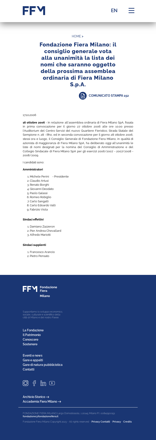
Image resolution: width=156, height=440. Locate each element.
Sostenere (30, 344)
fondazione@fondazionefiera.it (40, 416)
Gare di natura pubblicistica (43, 365)
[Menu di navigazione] (131, 11)
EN (114, 10)
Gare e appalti (33, 360)
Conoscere (30, 339)
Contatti (28, 369)
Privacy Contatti (100, 421)
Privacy (116, 421)
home (76, 36)
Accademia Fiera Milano (42, 401)
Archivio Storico (36, 397)
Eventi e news (32, 355)
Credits (127, 421)
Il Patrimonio (32, 335)
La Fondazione (33, 330)
